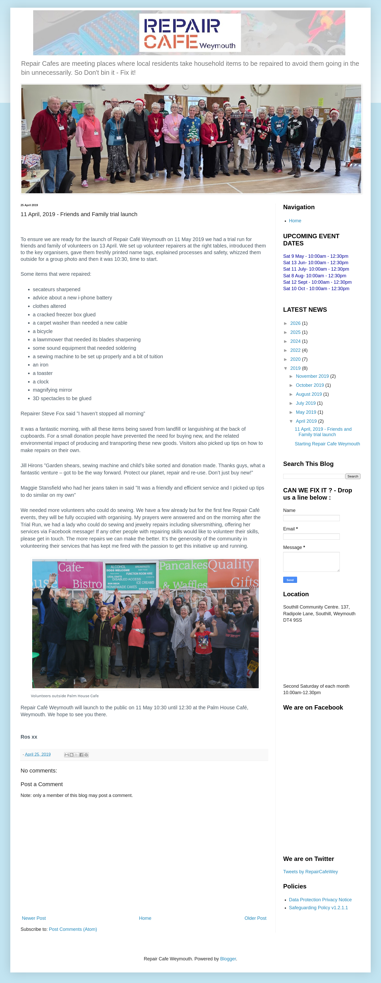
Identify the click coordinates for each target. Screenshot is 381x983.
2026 (296, 323)
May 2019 (306, 412)
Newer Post (34, 918)
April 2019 (307, 421)
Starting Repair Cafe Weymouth (327, 443)
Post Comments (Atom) (73, 929)
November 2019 (313, 376)
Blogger (228, 958)
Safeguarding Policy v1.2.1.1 (318, 907)
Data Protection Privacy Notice (320, 899)
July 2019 (306, 403)
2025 (296, 332)
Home (145, 918)
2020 (296, 359)
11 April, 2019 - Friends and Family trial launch (323, 432)
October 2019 (310, 385)
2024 (296, 341)
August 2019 (309, 394)
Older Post (255, 918)
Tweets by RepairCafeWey (310, 871)
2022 (296, 350)
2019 (296, 368)
